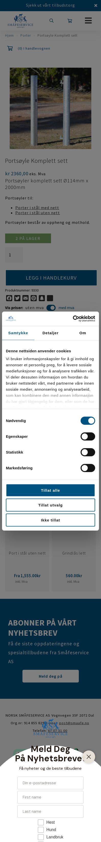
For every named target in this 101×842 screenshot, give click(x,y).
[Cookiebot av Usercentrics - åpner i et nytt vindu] (72, 318)
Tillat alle (50, 490)
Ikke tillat (50, 520)
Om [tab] (82, 332)
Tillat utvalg (50, 505)
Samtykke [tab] (18, 332)
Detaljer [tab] (50, 332)
